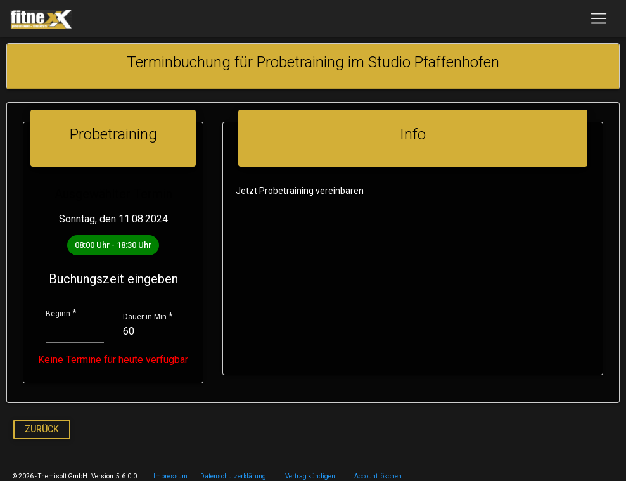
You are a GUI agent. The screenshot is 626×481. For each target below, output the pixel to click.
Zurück (42, 428)
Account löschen (378, 476)
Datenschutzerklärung (233, 476)
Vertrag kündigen (310, 476)
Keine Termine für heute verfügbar (110, 360)
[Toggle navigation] (599, 18)
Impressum (170, 476)
